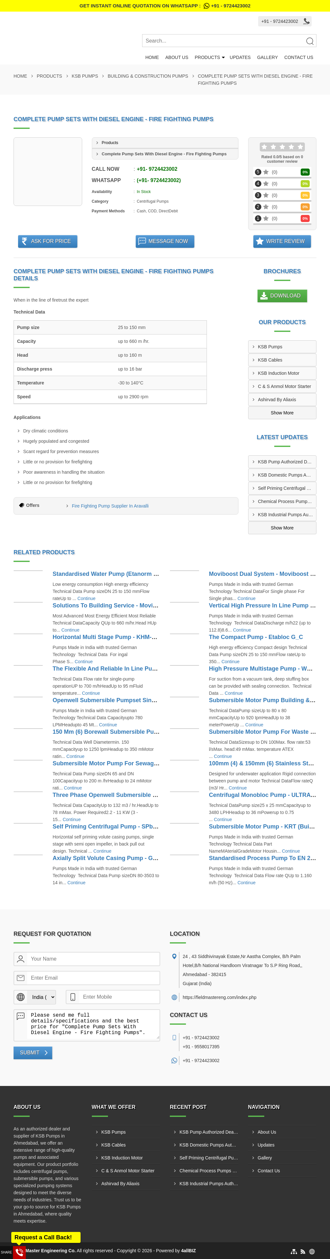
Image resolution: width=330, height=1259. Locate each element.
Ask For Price (51, 241)
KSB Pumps (85, 76)
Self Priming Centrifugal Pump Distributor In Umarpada (287, 488)
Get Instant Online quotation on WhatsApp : (165, 5)
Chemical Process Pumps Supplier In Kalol (287, 501)
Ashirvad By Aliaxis (277, 399)
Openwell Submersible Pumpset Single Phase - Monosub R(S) (138, 700)
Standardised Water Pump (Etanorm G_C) (110, 574)
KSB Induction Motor (278, 373)
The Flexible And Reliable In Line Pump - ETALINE (121, 668)
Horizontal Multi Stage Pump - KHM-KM (106, 637)
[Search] (309, 40)
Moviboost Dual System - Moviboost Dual (266, 574)
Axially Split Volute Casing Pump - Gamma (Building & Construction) (147, 858)
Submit (29, 1052)
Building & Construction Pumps (148, 76)
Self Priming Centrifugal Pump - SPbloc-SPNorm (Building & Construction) (155, 826)
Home (152, 57)
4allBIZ (188, 1250)
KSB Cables (270, 360)
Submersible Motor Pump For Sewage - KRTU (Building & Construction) (151, 763)
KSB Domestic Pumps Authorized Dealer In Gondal (287, 475)
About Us (176, 57)
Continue (86, 598)
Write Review (285, 241)
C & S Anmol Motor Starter (284, 386)
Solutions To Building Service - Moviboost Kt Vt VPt (124, 605)
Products (207, 57)
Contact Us (298, 57)
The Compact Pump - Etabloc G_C (256, 637)
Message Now (168, 241)
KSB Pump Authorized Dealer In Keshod (287, 461)
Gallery (267, 57)
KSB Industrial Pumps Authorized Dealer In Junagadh (287, 514)
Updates (240, 57)
